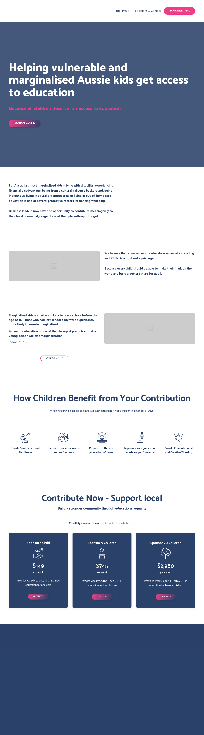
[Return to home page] (21, 11)
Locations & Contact (148, 10)
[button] (179, 11)
